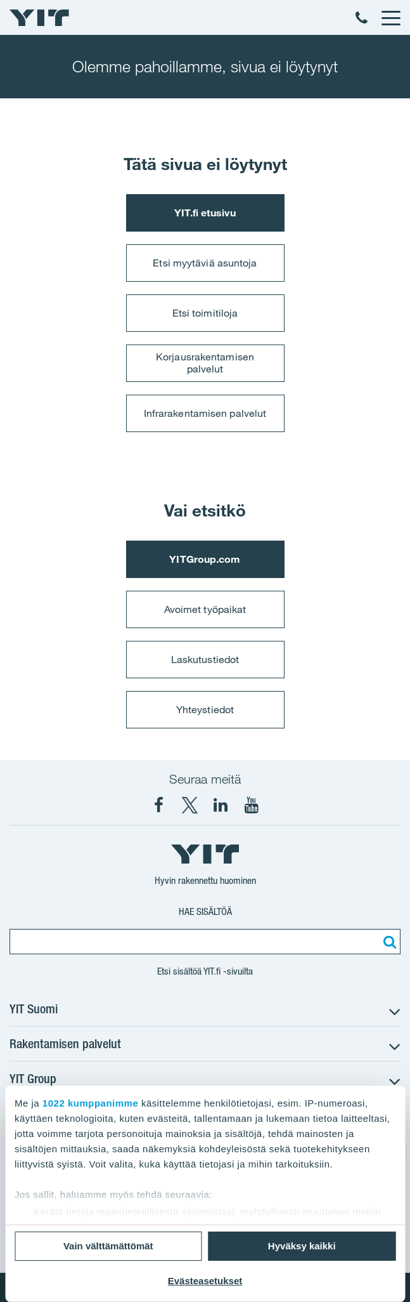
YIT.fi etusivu (204, 212)
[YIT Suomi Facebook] (158, 805)
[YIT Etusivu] (39, 18)
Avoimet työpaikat (205, 609)
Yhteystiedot (205, 709)
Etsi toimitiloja (205, 312)
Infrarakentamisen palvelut (205, 413)
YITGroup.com (204, 559)
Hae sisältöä (205, 911)
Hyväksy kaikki (302, 1245)
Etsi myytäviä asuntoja (205, 262)
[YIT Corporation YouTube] (251, 805)
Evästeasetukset (205, 1280)
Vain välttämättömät (108, 1245)
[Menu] (390, 18)
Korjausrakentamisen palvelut (205, 362)
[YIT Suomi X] (189, 805)
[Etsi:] (388, 942)
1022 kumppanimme (90, 1103)
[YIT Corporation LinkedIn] (220, 805)
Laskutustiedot (205, 659)
